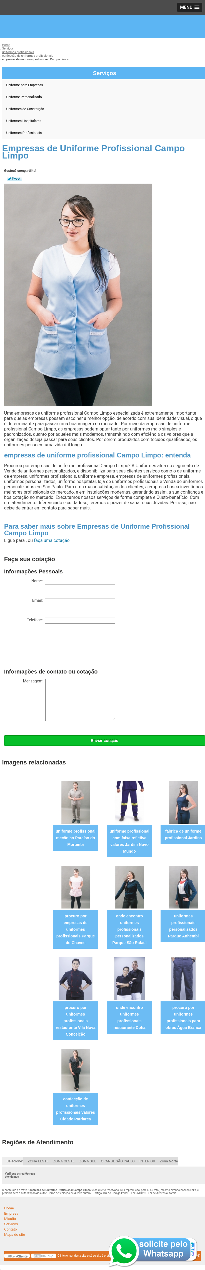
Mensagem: (69, 700)
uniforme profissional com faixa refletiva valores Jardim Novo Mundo (129, 841)
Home (9, 1208)
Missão (10, 1219)
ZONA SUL (87, 1161)
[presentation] (46, 647)
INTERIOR (147, 1161)
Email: (73, 601)
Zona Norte (169, 1161)
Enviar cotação (105, 740)
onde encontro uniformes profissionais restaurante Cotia (130, 1017)
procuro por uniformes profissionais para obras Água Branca (183, 1017)
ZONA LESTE (38, 1161)
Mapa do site (14, 1234)
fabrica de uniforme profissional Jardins (183, 834)
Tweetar (14, 178)
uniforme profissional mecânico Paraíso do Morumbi (76, 838)
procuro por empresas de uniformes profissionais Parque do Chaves (75, 929)
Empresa (11, 1213)
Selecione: (14, 1161)
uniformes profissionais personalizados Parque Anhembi (183, 926)
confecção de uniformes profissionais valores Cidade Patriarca (75, 1109)
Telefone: (71, 621)
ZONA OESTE (64, 1161)
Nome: (73, 582)
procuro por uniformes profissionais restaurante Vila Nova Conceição (76, 1020)
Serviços (11, 1224)
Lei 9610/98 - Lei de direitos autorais (153, 1193)
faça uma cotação (51, 540)
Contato (10, 1229)
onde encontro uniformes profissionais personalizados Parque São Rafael (129, 929)
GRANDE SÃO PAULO (118, 1161)
